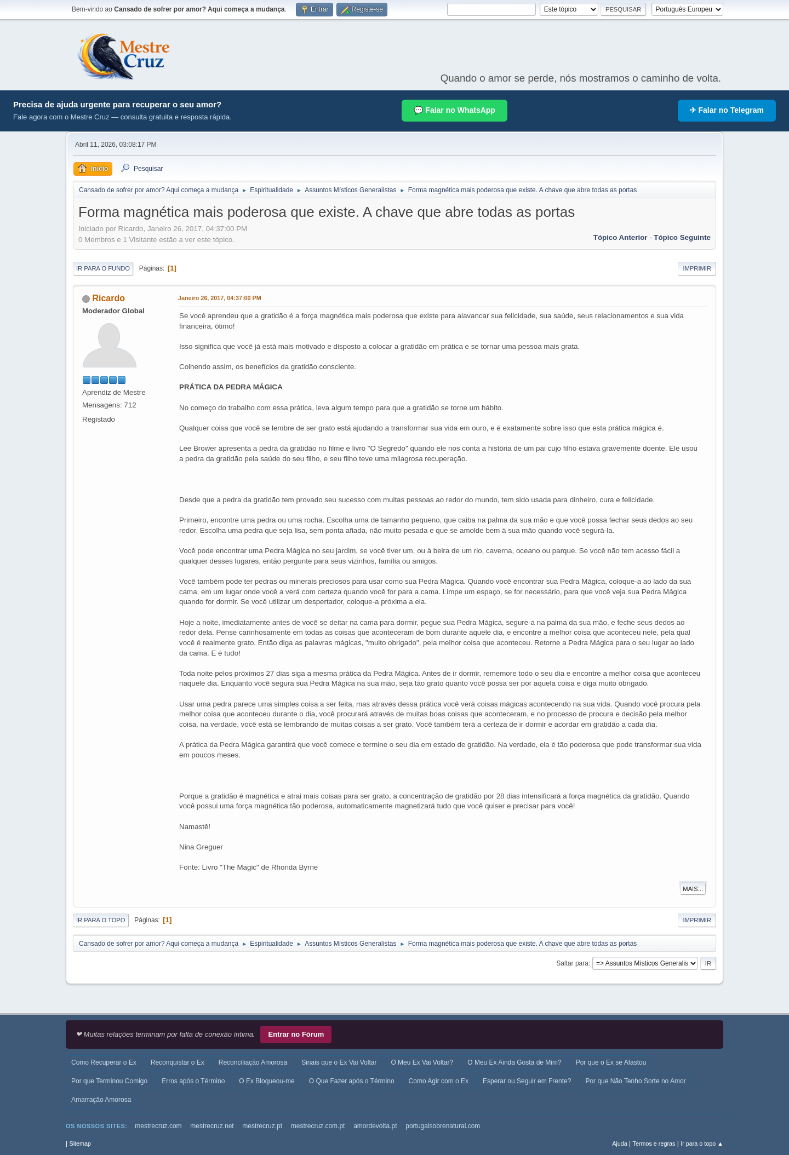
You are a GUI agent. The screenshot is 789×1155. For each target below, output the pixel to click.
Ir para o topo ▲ (702, 1143)
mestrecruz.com (158, 1126)
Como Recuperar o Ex (103, 1062)
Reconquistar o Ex (177, 1062)
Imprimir (697, 268)
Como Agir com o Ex (438, 1081)
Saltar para (572, 963)
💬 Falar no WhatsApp (454, 110)
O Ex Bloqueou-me (266, 1081)
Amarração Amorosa (101, 1100)
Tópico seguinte (682, 237)
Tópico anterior (620, 237)
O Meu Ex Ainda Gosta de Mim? (514, 1062)
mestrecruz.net (211, 1126)
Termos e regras (654, 1143)
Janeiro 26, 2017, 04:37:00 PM (219, 298)
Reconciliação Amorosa (253, 1062)
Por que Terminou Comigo (109, 1081)
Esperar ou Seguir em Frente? (527, 1081)
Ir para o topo (100, 920)
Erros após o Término (193, 1081)
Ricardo (108, 298)
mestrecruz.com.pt (318, 1126)
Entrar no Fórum (296, 1034)
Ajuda (619, 1143)
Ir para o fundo (103, 268)
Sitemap (80, 1143)
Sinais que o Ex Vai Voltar (338, 1062)
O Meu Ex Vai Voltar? (422, 1062)
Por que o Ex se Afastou (611, 1062)
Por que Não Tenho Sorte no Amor (635, 1081)
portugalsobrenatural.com (442, 1126)
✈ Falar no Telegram (727, 110)
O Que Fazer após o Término (352, 1081)
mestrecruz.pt (262, 1126)
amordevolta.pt (375, 1126)
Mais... (693, 889)
